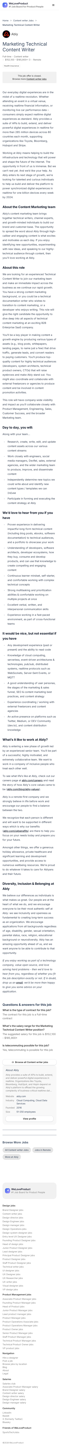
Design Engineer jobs (13, 1221)
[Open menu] (53, 5)
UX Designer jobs (11, 1274)
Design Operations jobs (14, 1229)
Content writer (21, 56)
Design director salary (14, 1396)
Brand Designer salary (14, 1390)
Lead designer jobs (12, 1251)
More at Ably (11, 1157)
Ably (10, 34)
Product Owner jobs (13, 1329)
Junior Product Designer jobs (17, 1248)
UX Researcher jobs (13, 1278)
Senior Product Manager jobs (18, 1333)
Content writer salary (13, 1393)
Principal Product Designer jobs (19, 1255)
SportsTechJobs (11, 1432)
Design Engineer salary (14, 1399)
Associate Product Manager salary (20, 1386)
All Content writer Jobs (16, 1150)
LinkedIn (7, 1412)
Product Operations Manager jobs (20, 1325)
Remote (37, 59)
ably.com (21, 1096)
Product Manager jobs (14, 1318)
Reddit (6, 1415)
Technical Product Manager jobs (19, 1340)
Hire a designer (10, 1357)
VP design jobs (10, 1289)
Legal (5, 1373)
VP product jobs (11, 1348)
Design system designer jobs (17, 1232)
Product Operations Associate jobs (20, 1321)
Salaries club (9, 1383)
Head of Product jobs (13, 1306)
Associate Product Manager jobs (19, 1299)
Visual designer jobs (13, 1285)
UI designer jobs (11, 1270)
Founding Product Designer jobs (19, 1240)
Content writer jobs (36, 79)
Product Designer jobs (14, 1259)
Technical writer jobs (13, 1266)
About (6, 1370)
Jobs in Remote (43, 1150)
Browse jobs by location (15, 1364)
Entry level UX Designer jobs (17, 1236)
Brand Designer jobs (13, 1210)
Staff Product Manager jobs (17, 1336)
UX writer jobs (10, 1282)
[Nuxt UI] (23, 5)
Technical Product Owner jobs (18, 1344)
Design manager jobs (13, 1225)
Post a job (8, 1360)
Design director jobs (13, 1217)
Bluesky (7, 1422)
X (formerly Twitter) (12, 1419)
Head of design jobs (13, 1244)
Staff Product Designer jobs (17, 1263)
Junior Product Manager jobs (17, 1310)
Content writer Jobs (23, 20)
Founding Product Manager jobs (19, 1302)
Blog (5, 1367)
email (19, 982)
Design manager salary (14, 1402)
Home (5, 20)
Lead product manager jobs (17, 1314)
